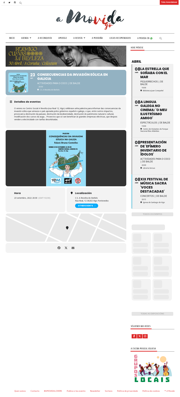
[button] (21, 2)
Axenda (25, 38)
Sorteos (108, 391)
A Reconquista (45, 38)
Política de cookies (151, 391)
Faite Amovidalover (169, 2)
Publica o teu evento (76, 391)
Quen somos (20, 391)
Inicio (12, 38)
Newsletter (95, 391)
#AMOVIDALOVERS (53, 391)
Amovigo (62, 38)
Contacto (35, 391)
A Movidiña (97, 38)
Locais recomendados (120, 38)
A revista (78, 38)
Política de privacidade (127, 391)
